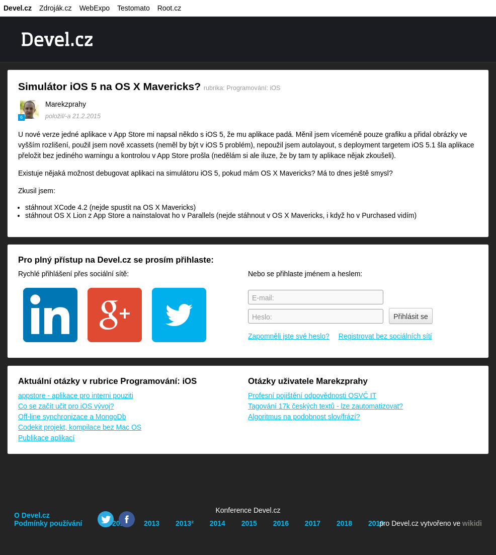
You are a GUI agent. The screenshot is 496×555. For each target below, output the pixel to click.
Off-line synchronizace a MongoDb (72, 417)
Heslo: (262, 317)
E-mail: (263, 298)
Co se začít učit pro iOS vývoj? (66, 406)
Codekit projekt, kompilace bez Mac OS (79, 427)
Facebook (127, 519)
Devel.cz (18, 8)
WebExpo (94, 8)
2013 (151, 523)
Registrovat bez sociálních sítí (385, 336)
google (114, 315)
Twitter (106, 519)
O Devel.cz (32, 515)
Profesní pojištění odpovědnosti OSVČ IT (312, 395)
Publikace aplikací (46, 438)
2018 (344, 523)
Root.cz (169, 8)
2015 (249, 523)
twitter (179, 315)
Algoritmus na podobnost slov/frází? (304, 417)
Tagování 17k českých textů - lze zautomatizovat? (325, 406)
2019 (376, 523)
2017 (312, 523)
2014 (217, 523)
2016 (281, 523)
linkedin (50, 315)
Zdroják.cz (55, 8)
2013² (185, 523)
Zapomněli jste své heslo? (288, 336)
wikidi (472, 523)
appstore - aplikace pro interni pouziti (75, 395)
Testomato (133, 8)
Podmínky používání (48, 523)
